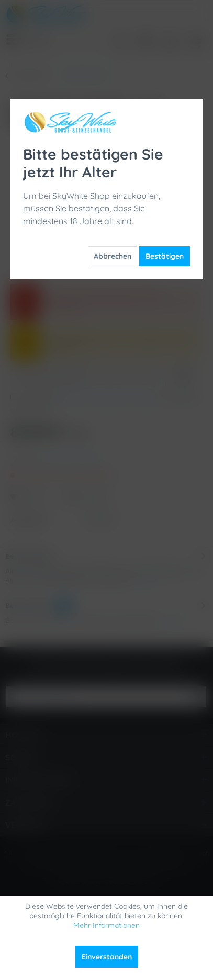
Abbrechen (112, 256)
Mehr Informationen (106, 925)
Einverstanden (107, 956)
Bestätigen (164, 256)
